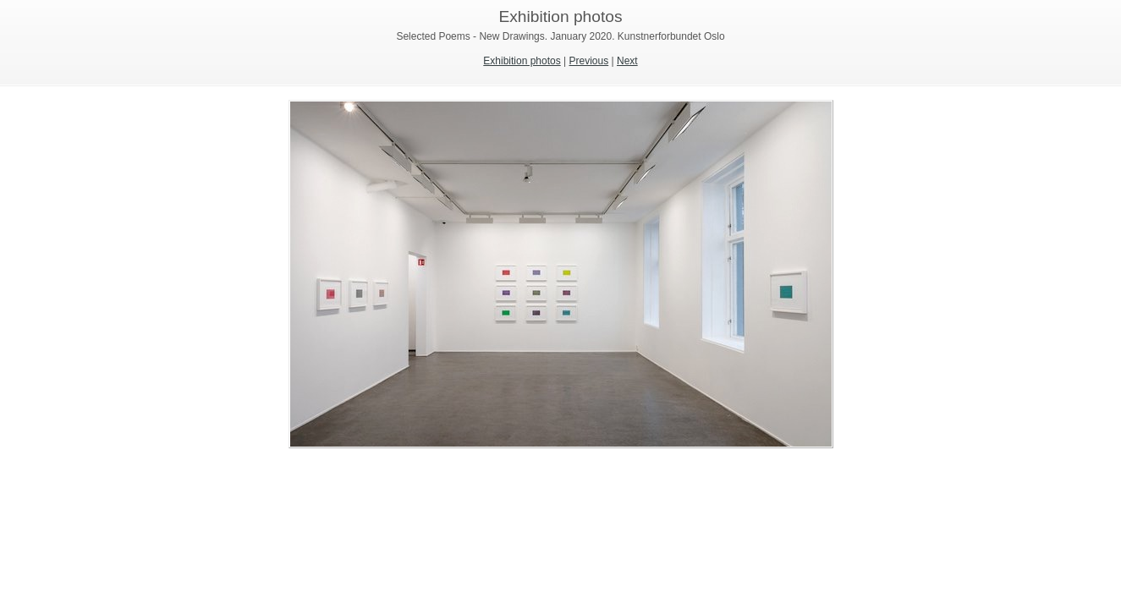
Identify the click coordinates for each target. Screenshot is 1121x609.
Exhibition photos (521, 61)
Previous (589, 61)
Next (627, 61)
